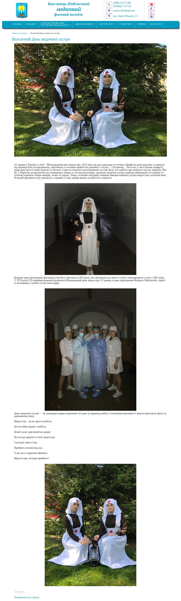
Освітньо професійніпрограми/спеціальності (55, 24)
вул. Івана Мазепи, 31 (126, 15)
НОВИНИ (141, 24)
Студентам (124, 24)
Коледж (30, 24)
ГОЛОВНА (17, 24)
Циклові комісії (84, 24)
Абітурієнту (106, 24)
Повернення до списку (26, 597)
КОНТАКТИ (155, 24)
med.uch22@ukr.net (124, 10)
